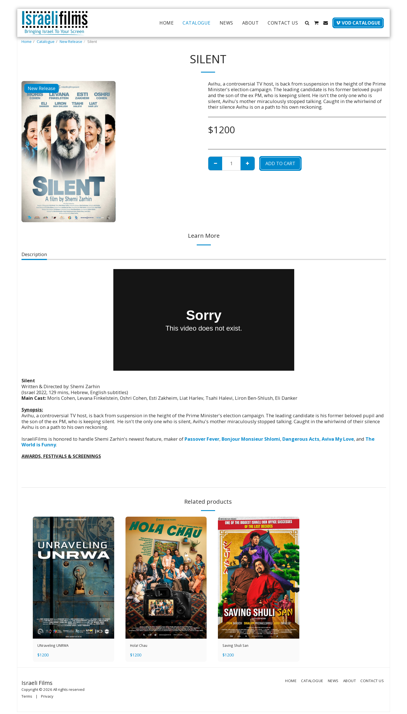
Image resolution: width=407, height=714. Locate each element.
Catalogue (46, 41)
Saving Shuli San (240, 646)
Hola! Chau (142, 646)
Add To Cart (280, 163)
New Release (71, 41)
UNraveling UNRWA (59, 646)
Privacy (47, 698)
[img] (73, 577)
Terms (26, 698)
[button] (307, 23)
